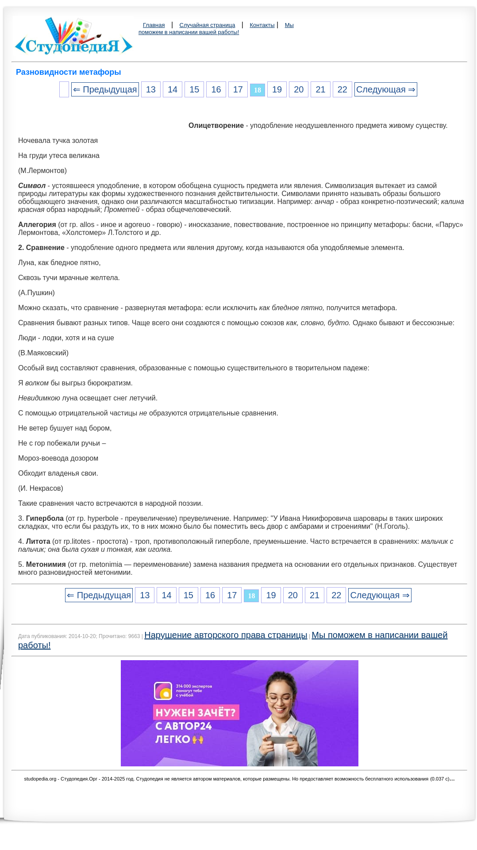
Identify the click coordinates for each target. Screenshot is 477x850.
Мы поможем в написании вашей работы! (216, 28)
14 (172, 89)
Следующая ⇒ (385, 89)
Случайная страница (207, 25)
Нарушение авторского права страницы (225, 635)
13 (151, 89)
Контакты (262, 25)
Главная (154, 25)
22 (342, 89)
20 (299, 89)
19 (277, 89)
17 (238, 89)
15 (194, 89)
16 (216, 89)
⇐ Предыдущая (105, 89)
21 (320, 89)
